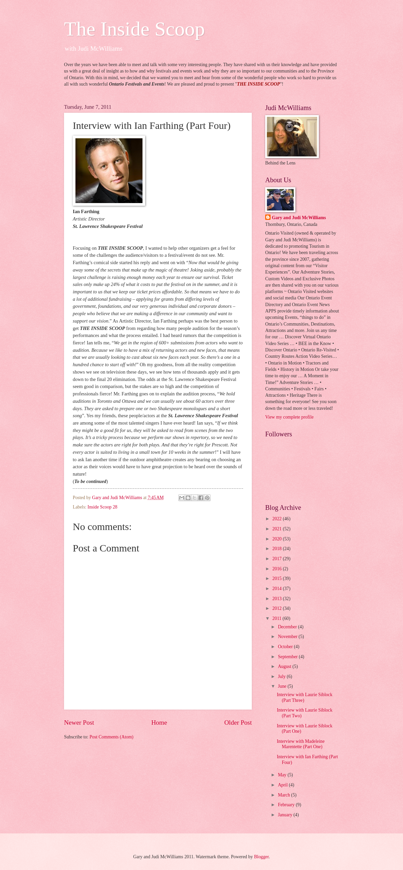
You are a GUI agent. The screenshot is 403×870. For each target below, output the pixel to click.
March (284, 795)
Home (159, 722)
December (288, 626)
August (285, 666)
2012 (277, 608)
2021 (277, 528)
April (283, 784)
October (286, 646)
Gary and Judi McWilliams (299, 217)
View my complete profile (289, 417)
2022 (277, 518)
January (285, 814)
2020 (277, 538)
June (283, 686)
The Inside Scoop (134, 29)
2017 (277, 558)
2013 (277, 598)
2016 (277, 568)
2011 (277, 618)
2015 (277, 578)
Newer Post (79, 722)
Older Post (238, 722)
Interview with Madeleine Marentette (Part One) (301, 744)
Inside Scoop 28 (102, 507)
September (288, 656)
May (283, 774)
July (282, 676)
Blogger (261, 856)
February (287, 804)
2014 (277, 588)
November (288, 636)
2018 (277, 548)
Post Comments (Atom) (111, 736)
